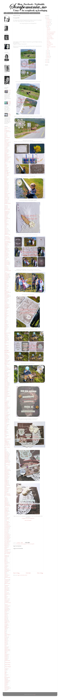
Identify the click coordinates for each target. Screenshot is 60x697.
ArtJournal (6, 149)
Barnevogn (6, 167)
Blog (5, 13)
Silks (5, 591)
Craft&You (6, 249)
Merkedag (6, 477)
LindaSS (5, 435)
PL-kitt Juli (29, 543)
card (5, 226)
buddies (5, 214)
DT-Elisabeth (18, 543)
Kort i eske (6, 412)
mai (47, 52)
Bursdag (5, 217)
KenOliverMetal (6, 396)
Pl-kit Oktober (6, 536)
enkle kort (6, 299)
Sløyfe (5, 597)
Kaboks (5, 381)
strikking (5, 624)
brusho (5, 206)
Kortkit (5, 417)
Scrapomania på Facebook (24, 13)
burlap (5, 216)
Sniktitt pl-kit (6, 600)
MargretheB (6, 460)
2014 (47, 61)
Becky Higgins (6, 172)
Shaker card (6, 587)
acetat (5, 135)
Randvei (5, 561)
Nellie (5, 492)
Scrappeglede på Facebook (35, 13)
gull (5, 341)
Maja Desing (6, 455)
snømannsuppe (6, 606)
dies (5, 258)
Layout (5, 425)
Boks (5, 192)
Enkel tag (48, 27)
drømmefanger (6, 274)
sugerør (5, 628)
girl (4, 331)
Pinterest (5, 515)
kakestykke (6, 387)
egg (5, 290)
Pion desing (6, 519)
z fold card (6, 689)
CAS (5, 227)
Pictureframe (6, 514)
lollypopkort (6, 441)
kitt (4, 400)
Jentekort (6, 361)
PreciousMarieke (7, 549)
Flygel (5, 317)
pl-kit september (7, 537)
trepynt (5, 642)
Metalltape (6, 481)
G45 (5, 323)
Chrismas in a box (7, 234)
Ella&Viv (5, 293)
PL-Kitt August (6, 538)
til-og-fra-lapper (7, 634)
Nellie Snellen (6, 494)
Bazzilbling (6, 170)
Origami (5, 498)
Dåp (5, 283)
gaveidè (5, 325)
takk (5, 632)
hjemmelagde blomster (6, 351)
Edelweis (5, 288)
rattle (5, 564)
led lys (5, 427)
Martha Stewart (7, 470)
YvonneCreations (7, 688)
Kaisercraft (6, 384)
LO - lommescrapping (7, 438)
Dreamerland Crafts (7, 270)
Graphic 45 (6, 339)
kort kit (5, 413)
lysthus (5, 451)
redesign (5, 566)
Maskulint (6, 471)
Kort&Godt (6, 415)
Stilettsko (5, 617)
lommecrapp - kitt (7, 445)
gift (5, 330)
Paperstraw (6, 502)
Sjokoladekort (6, 594)
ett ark (5, 303)
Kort (5, 411)
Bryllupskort (6, 212)
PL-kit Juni (6, 531)
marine (5, 466)
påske (5, 560)
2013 (47, 62)
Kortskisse (6, 420)
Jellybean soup (6, 360)
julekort (5, 374)
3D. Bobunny (6, 130)
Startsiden (28, 573)
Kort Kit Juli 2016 (49, 37)
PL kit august (6, 522)
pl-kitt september (7, 541)
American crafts (7, 142)
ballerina (5, 160)
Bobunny (5, 188)
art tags (5, 147)
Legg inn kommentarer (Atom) (22, 575)
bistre (5, 176)
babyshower (6, 158)
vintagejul (6, 668)
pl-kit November (7, 535)
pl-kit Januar (6, 528)
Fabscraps (6, 306)
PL (26, 543)
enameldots (6, 297)
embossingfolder (7, 296)
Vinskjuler (6, 658)
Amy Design (6, 144)
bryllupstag (6, 213)
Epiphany (5, 301)
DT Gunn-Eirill (6, 276)
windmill (5, 683)
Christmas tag (6, 237)
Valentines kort (6, 650)
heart (5, 346)
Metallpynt (6, 480)
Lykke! (48, 49)
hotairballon (6, 355)
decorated (6, 253)
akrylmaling (6, 139)
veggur (5, 651)
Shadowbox (6, 585)
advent (5, 136)
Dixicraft (5, 267)
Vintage (5, 659)
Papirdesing (6, 507)
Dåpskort (5, 285)
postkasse (6, 547)
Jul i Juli (48, 30)
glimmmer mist (6, 333)
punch (5, 558)
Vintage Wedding (7, 664)
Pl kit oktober (6, 525)
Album (5, 141)
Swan (5, 629)
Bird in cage (6, 175)
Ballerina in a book (7, 162)
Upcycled (5, 644)
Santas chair (6, 575)
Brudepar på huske (7, 203)
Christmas (6, 236)
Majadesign (6, 457)
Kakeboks (6, 386)
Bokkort (5, 189)
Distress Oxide (6, 262)
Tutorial (5, 643)
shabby (5, 582)
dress (5, 272)
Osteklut (5, 499)
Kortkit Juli (6, 418)
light (5, 430)
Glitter (5, 334)
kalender (5, 388)
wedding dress (6, 680)
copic (5, 246)
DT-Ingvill (5, 278)
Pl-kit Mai (5, 532)
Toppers (5, 639)
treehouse (6, 640)
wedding (5, 679)
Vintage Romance (7, 660)
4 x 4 (5, 132)
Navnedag (6, 491)
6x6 (5, 134)
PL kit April (6, 521)
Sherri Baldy (6, 590)
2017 (47, 17)
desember (48, 19)
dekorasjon (6, 254)
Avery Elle (6, 152)
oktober (48, 22)
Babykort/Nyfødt (7, 157)
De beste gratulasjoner (50, 33)
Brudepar (5, 202)
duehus (5, 281)
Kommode (6, 406)
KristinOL (5, 422)
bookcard (5, 194)
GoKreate (5, 335)
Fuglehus (5, 322)
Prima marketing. (7, 553)
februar (48, 56)
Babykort (5, 155)
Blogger (34, 694)
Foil (4, 319)
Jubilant (5, 370)
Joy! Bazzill (6, 368)
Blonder (5, 183)
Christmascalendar (7, 239)
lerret (5, 428)
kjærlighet (6, 402)
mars (48, 55)
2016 (47, 18)
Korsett (5, 409)
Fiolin (5, 312)
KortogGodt (6, 419)
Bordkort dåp (6, 197)
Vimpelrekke (6, 654)
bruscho (5, 205)
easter (5, 287)
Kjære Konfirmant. (50, 44)
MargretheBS (6, 461)
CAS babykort (49, 42)
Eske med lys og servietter (51, 32)
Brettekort (6, 199)
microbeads (6, 482)
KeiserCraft (6, 393)
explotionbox (6, 304)
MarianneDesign (7, 464)
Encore (5, 298)
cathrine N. (6, 229)
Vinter (5, 670)
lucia (5, 449)
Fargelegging (6, 307)
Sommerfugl (6, 608)
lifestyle (5, 429)
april (48, 53)
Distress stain (6, 264)
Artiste (5, 148)
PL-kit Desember (7, 526)
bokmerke (6, 191)
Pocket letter (6, 542)
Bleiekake (6, 178)
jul (4, 371)
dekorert (5, 256)
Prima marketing (7, 552)
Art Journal (6, 146)
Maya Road (6, 473)
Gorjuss (5, 336)
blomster (5, 182)
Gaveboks (5, 324)
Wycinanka (6, 686)
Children (5, 232)
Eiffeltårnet (6, 291)
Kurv (5, 423)
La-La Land (6, 424)
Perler (5, 512)
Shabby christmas (7, 583)
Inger (5, 359)
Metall (5, 479)
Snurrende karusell (7, 602)
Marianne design (7, 462)
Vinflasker (6, 656)
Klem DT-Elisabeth (28, 520)
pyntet (5, 559)
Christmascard (6, 241)
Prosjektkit (6, 556)
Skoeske (5, 596)
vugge (5, 672)
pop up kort (6, 543)
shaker (5, 586)
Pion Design (6, 517)
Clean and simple (7, 242)
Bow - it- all (6, 198)
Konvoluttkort (6, 408)
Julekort (9, 91)
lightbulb (5, 431)
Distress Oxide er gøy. (9, 102)
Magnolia (5, 452)
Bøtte (5, 219)
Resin (5, 567)
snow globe (6, 601)
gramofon (6, 338)
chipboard (5, 233)
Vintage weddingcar (7, 666)
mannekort (6, 459)
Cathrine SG (6, 230)
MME (5, 486)
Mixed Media (6, 485)
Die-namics (6, 257)
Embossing (6, 294)
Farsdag (5, 308)
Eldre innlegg (40, 573)
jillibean (5, 363)
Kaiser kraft (6, 382)
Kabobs (5, 380)
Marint (5, 468)
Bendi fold (6, 173)
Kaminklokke (6, 391)
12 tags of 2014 (6, 127)
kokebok (5, 404)
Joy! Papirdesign (7, 369)
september (49, 23)
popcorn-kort (6, 544)
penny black (6, 511)
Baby (5, 153)
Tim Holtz (5, 637)
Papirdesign (6, 504)
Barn (5, 166)
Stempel (5, 613)
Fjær (5, 314)
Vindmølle (6, 655)
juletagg (5, 377)
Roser (5, 573)
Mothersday (6, 489)
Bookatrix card (6, 193)
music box (6, 490)
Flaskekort (6, 315)
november (48, 21)
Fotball (5, 320)
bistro (5, 177)
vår (4, 673)
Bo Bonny (6, 187)
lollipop (5, 440)
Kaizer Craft (6, 385)
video (5, 653)
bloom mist (6, 184)
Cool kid (48, 40)
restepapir (6, 569)
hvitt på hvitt (6, 356)
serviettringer (6, 581)
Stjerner (5, 619)
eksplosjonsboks (7, 292)
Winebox (5, 684)
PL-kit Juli (6, 530)
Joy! (5, 366)
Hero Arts (5, 347)
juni (47, 50)
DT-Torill (5, 280)
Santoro (5, 576)
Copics (5, 247)
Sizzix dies (6, 592)
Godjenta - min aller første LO (51, 47)
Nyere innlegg (16, 573)
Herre (5, 349)
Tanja (5, 633)
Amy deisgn (6, 143)
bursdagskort (6, 218)
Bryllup (5, 207)
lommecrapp (6, 443)
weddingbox (6, 682)
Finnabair (5, 310)
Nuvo (5, 497)
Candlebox (6, 224)
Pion (5, 516)
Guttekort (5, 342)
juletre (5, 379)
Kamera (5, 390)
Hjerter (5, 354)
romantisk (6, 571)
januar (48, 57)
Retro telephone (6, 570)
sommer (5, 607)
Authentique (6, 150)
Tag (5, 631)
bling (5, 181)
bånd (5, 222)
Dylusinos (5, 282)
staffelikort (6, 610)
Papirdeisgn (6, 503)
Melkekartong (6, 474)
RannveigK (6, 562)
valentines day (6, 649)
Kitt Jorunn (6, 401)
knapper (5, 403)
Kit (4, 398)
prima (5, 551)
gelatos (5, 328)
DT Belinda (6, 275)
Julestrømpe (6, 376)
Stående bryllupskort (6, 627)
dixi (4, 265)
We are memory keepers (7, 678)
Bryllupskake (6, 211)
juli (47, 26)
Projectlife (32, 543)
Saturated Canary (7, 577)
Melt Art (5, 475)
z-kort (5, 690)
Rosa (5, 572)
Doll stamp (6, 269)
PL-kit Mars (6, 533)
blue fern (5, 186)
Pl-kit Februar (6, 527)
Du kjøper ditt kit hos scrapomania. (28, 518)
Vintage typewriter (7, 662)
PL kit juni (6, 523)
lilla (4, 434)
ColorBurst (6, 244)
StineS (5, 618)
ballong (5, 165)
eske (5, 302)
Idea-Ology (6, 358)
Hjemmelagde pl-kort (7, 353)
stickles (5, 615)
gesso (5, 329)
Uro (5, 645)
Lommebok (6, 442)
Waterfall (6, 675)
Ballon (5, 164)
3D (4, 129)
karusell (5, 392)
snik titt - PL (6, 599)
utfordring (6, 647)
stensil (5, 614)
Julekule (5, 375)
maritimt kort (6, 469)
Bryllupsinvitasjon (7, 209)
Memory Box (6, 476)
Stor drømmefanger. (9, 114)
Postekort (5, 546)
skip (5, 595)
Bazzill (5, 171)
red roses (5, 565)
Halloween (6, 345)
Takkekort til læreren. (50, 38)
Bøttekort (5, 221)
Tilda (5, 635)
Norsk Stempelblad (7, 495)
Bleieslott (5, 180)
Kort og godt (6, 414)
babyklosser (6, 154)
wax (5, 676)
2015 (47, 59)
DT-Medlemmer (10, 13)
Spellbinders (6, 609)
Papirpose (6, 509)
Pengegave (6, 510)
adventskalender (7, 137)
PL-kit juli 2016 (49, 36)
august (48, 25)
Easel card (6, 286)
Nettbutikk (16, 13)
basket (5, 169)
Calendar (5, 223)
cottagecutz (6, 248)
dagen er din (6, 251)
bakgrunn (6, 159)
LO (4, 436)
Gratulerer (6, 340)
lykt (5, 450)
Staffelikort (48, 29)
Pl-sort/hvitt (48, 45)
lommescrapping (23, 543)
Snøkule (5, 604)
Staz (5, 612)
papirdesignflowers (7, 505)
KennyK (5, 395)
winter (5, 685)
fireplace (5, 313)
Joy (5, 365)
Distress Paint (6, 263)
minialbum (6, 484)
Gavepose (5, 326)
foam (5, 318)
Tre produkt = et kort (50, 34)
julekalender (6, 372)
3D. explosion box (7, 131)
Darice (5, 252)
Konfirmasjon (6, 407)
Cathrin (5, 228)
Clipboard (5, 243)
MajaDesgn (6, 456)
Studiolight (6, 625)
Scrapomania (6, 579)
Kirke (5, 397)
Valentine (5, 648)
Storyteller (6, 620)
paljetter (5, 500)
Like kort (5, 433)
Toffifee (5, 638)
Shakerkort (6, 589)
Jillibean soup (6, 364)
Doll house (6, 268)
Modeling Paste (6, 487)
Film (5, 309)
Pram (5, 548)
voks (5, 671)
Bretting (5, 200)
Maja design (6, 454)
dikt (5, 259)
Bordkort (5, 196)
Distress (5, 260)
